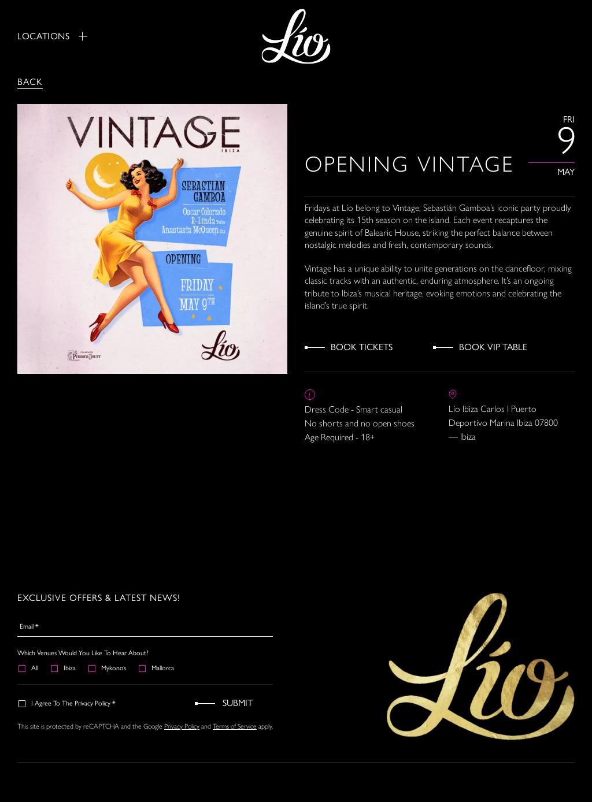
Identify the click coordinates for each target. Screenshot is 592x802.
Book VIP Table (493, 346)
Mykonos (108, 668)
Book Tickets (362, 346)
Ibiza (64, 668)
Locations (52, 36)
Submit (238, 702)
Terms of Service (235, 726)
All (29, 668)
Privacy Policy (181, 726)
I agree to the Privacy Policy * (68, 703)
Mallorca (157, 668)
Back (30, 81)
